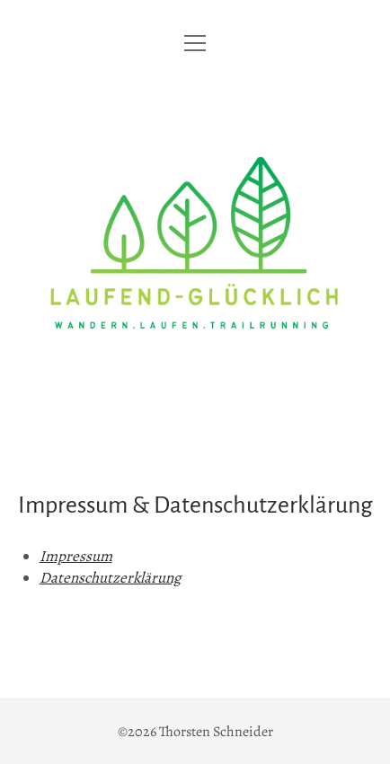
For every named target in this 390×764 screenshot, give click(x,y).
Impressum (76, 556)
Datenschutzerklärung (111, 577)
